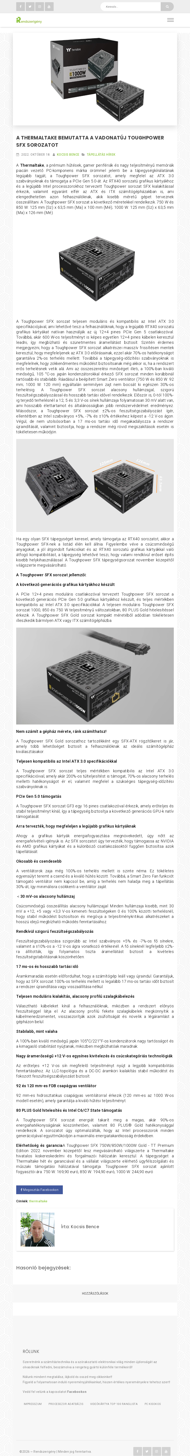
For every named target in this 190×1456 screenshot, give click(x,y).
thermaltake (38, 1195)
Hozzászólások (95, 1288)
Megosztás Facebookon (39, 1184)
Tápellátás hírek (101, 149)
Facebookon (76, 1386)
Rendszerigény (44, 1445)
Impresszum (32, 1398)
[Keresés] (167, 6)
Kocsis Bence (68, 149)
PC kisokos (158, 1398)
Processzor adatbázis (68, 1398)
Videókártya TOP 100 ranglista (118, 1398)
